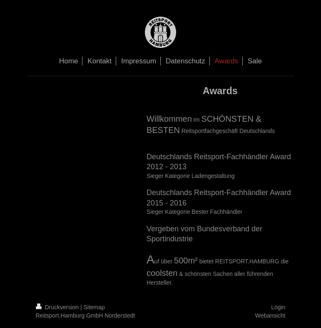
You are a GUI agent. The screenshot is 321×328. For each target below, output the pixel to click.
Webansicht (270, 315)
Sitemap (94, 307)
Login (278, 307)
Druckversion (58, 307)
